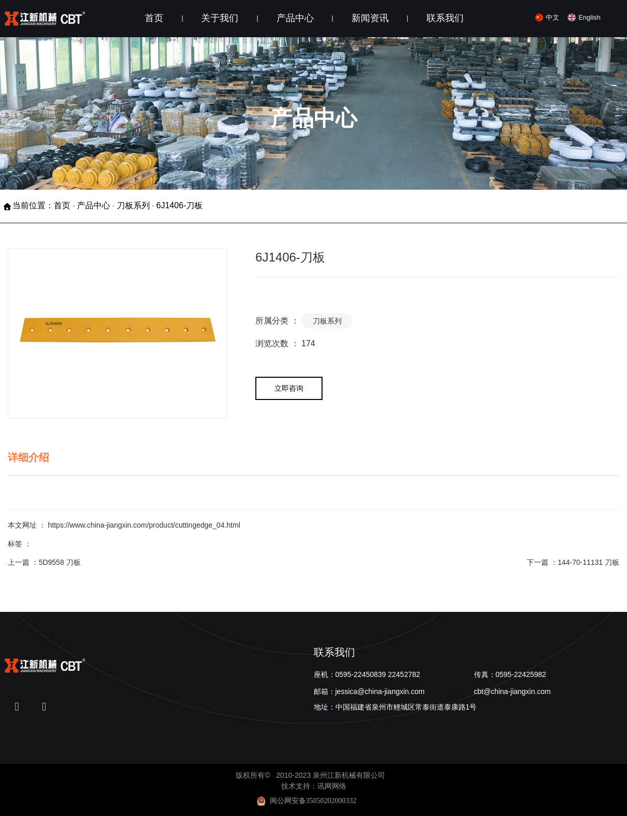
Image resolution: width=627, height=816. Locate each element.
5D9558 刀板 (60, 562)
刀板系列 (133, 206)
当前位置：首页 (42, 206)
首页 (154, 18)
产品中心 (295, 18)
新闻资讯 (370, 18)
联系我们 (445, 18)
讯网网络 (331, 786)
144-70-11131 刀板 (588, 562)
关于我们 (219, 18)
